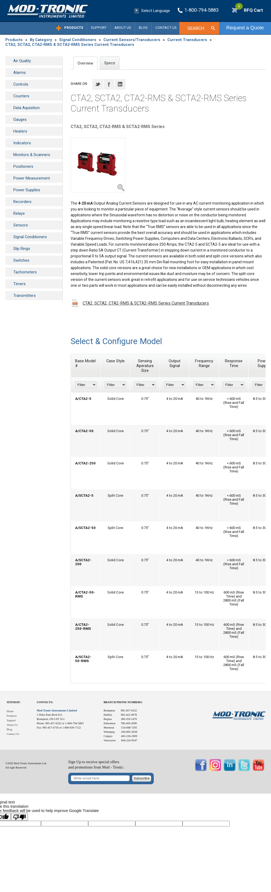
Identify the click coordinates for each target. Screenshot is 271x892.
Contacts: (45, 702)
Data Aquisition (26, 107)
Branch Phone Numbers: (123, 702)
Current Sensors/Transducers (131, 39)
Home (10, 711)
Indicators (22, 143)
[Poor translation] (19, 817)
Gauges (20, 119)
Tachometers (25, 272)
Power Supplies (26, 190)
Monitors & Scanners (31, 154)
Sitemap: (14, 702)
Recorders (22, 201)
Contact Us (166, 28)
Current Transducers (187, 39)
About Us (122, 28)
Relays (19, 213)
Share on (79, 84)
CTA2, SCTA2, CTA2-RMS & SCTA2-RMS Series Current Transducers (69, 44)
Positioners (23, 166)
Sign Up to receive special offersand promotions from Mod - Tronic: (96, 765)
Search (195, 28)
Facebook (109, 84)
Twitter (97, 84)
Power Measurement (31, 178)
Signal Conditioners (77, 39)
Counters (21, 96)
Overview (85, 63)
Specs (109, 63)
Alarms (19, 72)
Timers (19, 283)
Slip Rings (21, 248)
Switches (21, 260)
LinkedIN (120, 84)
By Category (41, 39)
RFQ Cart (249, 10)
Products (73, 28)
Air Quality (22, 60)
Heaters (20, 131)
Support (99, 28)
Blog (143, 28)
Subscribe (141, 778)
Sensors (20, 225)
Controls (20, 84)
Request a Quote (245, 27)
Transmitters (24, 295)
